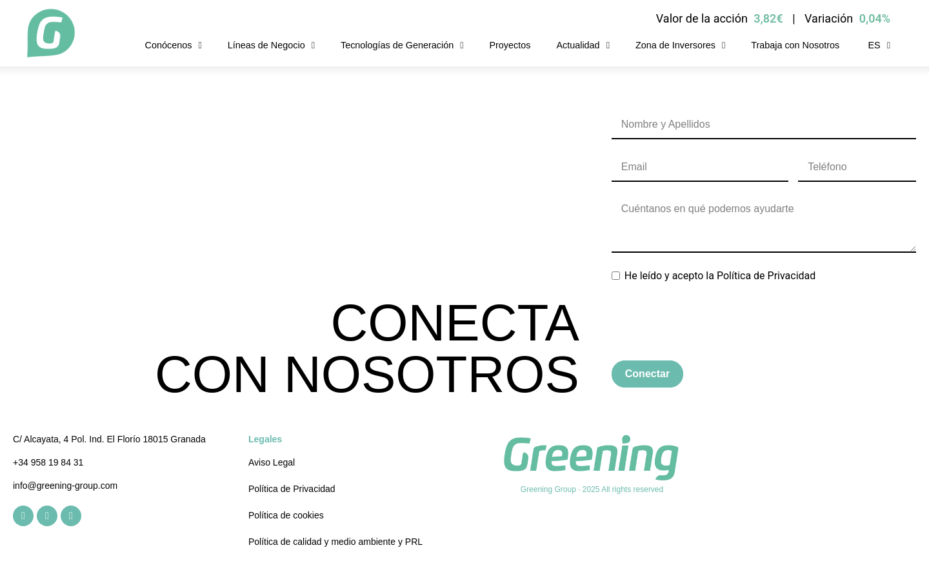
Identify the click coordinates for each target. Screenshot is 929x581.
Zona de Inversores (680, 45)
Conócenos (173, 45)
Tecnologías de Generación (402, 45)
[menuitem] (877, 45)
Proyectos (509, 45)
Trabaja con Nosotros (795, 45)
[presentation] (710, 322)
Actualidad (582, 45)
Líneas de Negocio (271, 45)
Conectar (647, 373)
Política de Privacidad (766, 276)
